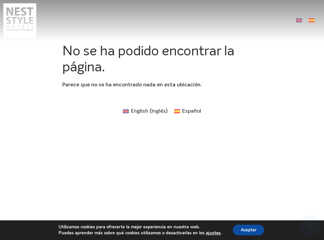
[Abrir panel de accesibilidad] (310, 226)
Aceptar (248, 229)
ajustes (210, 233)
